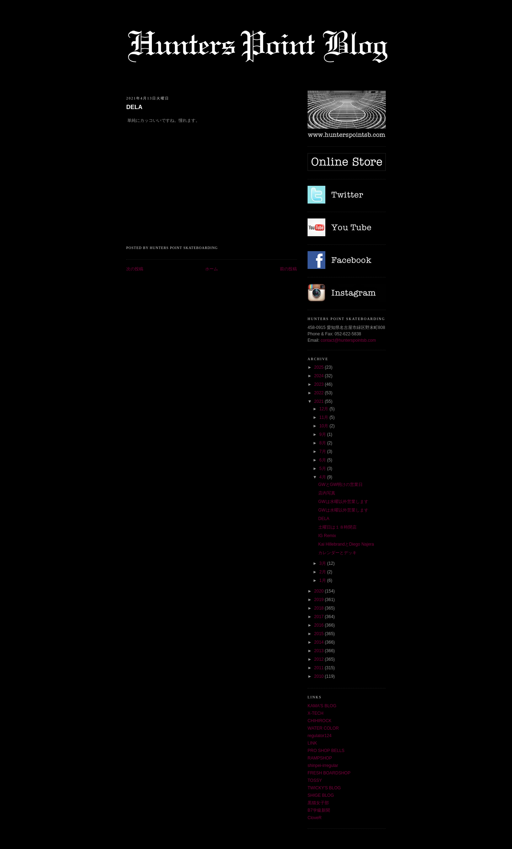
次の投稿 (134, 268)
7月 (323, 451)
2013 (319, 650)
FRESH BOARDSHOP (329, 772)
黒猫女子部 (318, 802)
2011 (319, 667)
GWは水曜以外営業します (343, 501)
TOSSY (315, 780)
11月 (324, 417)
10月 (324, 425)
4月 (323, 477)
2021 (319, 401)
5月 (323, 468)
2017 (319, 616)
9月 (323, 434)
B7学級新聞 (319, 810)
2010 (319, 676)
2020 (319, 591)
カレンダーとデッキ (337, 552)
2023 (319, 384)
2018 (319, 608)
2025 (319, 367)
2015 (319, 633)
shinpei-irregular (323, 765)
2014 (319, 642)
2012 (319, 659)
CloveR (314, 817)
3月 (323, 563)
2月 (323, 571)
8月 (323, 442)
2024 (319, 375)
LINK (312, 743)
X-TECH (316, 713)
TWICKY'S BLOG (324, 787)
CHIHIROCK (319, 720)
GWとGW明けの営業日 (340, 484)
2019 (319, 599)
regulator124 (319, 735)
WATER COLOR (323, 728)
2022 (319, 392)
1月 (323, 580)
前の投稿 (288, 268)
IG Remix (327, 535)
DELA (134, 107)
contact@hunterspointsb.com (348, 340)
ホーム (211, 268)
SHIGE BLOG (321, 795)
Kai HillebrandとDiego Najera (346, 544)
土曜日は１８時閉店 (337, 527)
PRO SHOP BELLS (326, 750)
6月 (323, 460)
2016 (319, 625)
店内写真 (326, 493)
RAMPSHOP (320, 758)
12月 (324, 408)
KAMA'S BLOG (322, 705)
